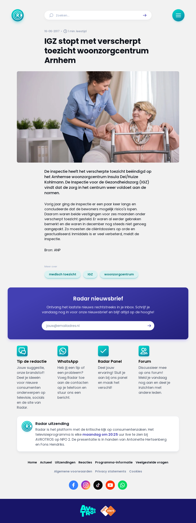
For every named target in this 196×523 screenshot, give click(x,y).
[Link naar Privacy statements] (110, 471)
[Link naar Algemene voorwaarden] (73, 471)
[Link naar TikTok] (98, 485)
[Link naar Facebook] (73, 485)
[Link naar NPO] (108, 511)
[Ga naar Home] (17, 15)
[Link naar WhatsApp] (122, 485)
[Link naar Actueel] (46, 462)
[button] (144, 15)
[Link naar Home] (32, 462)
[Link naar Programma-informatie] (114, 462)
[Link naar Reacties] (85, 462)
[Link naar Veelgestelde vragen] (152, 462)
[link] (62, 274)
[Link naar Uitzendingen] (65, 462)
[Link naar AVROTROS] (88, 511)
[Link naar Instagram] (85, 485)
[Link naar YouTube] (110, 485)
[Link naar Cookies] (135, 471)
